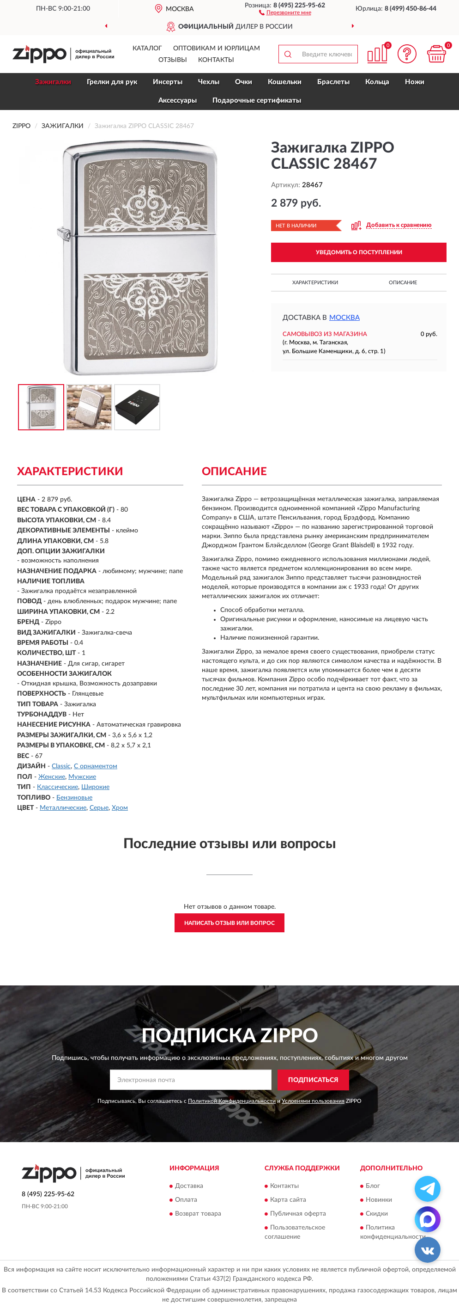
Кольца (377, 82)
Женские (51, 777)
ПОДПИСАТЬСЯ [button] (313, 1080)
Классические (57, 787)
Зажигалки (53, 82)
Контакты (216, 60)
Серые (99, 808)
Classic (61, 766)
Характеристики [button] (315, 282)
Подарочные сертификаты (256, 100)
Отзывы (172, 60)
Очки (243, 82)
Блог (373, 1186)
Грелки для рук (112, 82)
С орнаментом (95, 766)
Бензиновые (74, 798)
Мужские (82, 777)
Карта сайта (288, 1200)
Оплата (186, 1200)
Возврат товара (198, 1214)
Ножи (414, 82)
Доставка (189, 1186)
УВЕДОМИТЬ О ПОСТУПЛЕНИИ (359, 252)
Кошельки (285, 82)
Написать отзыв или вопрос (229, 923)
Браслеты (333, 82)
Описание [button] (403, 282)
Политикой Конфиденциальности (232, 1101)
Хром (120, 808)
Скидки (377, 1214)
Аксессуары (177, 100)
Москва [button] (344, 317)
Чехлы (208, 82)
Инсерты (167, 82)
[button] (285, 12)
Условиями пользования (313, 1101)
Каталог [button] (147, 48)
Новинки (379, 1200)
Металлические (63, 808)
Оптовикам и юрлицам (216, 48)
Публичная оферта (298, 1214)
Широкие (95, 787)
